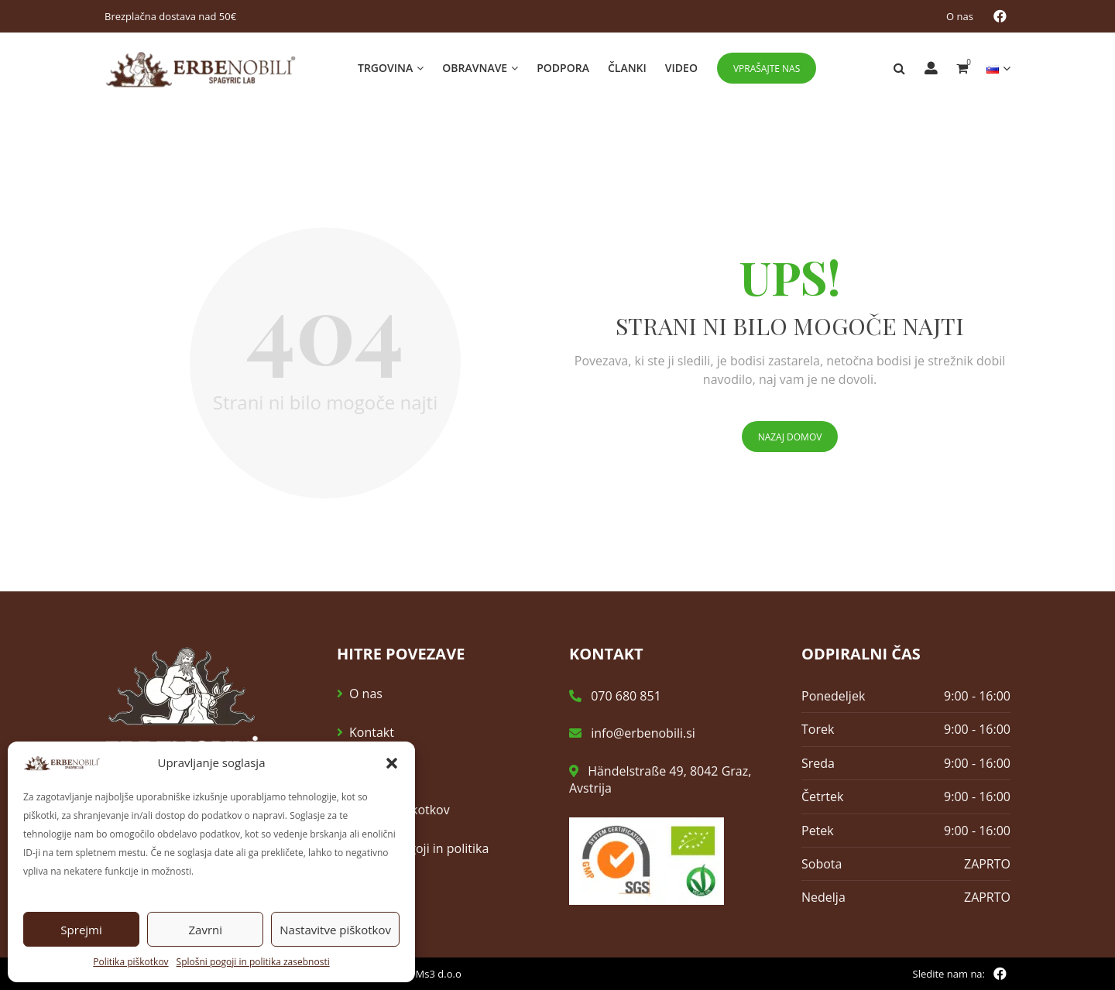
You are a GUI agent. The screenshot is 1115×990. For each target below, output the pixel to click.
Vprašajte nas (766, 68)
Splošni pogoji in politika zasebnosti (253, 961)
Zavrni (205, 929)
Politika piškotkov (130, 961)
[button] (392, 763)
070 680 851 (615, 696)
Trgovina (385, 67)
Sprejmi (80, 929)
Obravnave (474, 67)
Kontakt (371, 733)
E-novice (373, 771)
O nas (959, 16)
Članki (627, 67)
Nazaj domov (790, 437)
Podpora (563, 67)
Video (681, 67)
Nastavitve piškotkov (335, 929)
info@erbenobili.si (632, 733)
